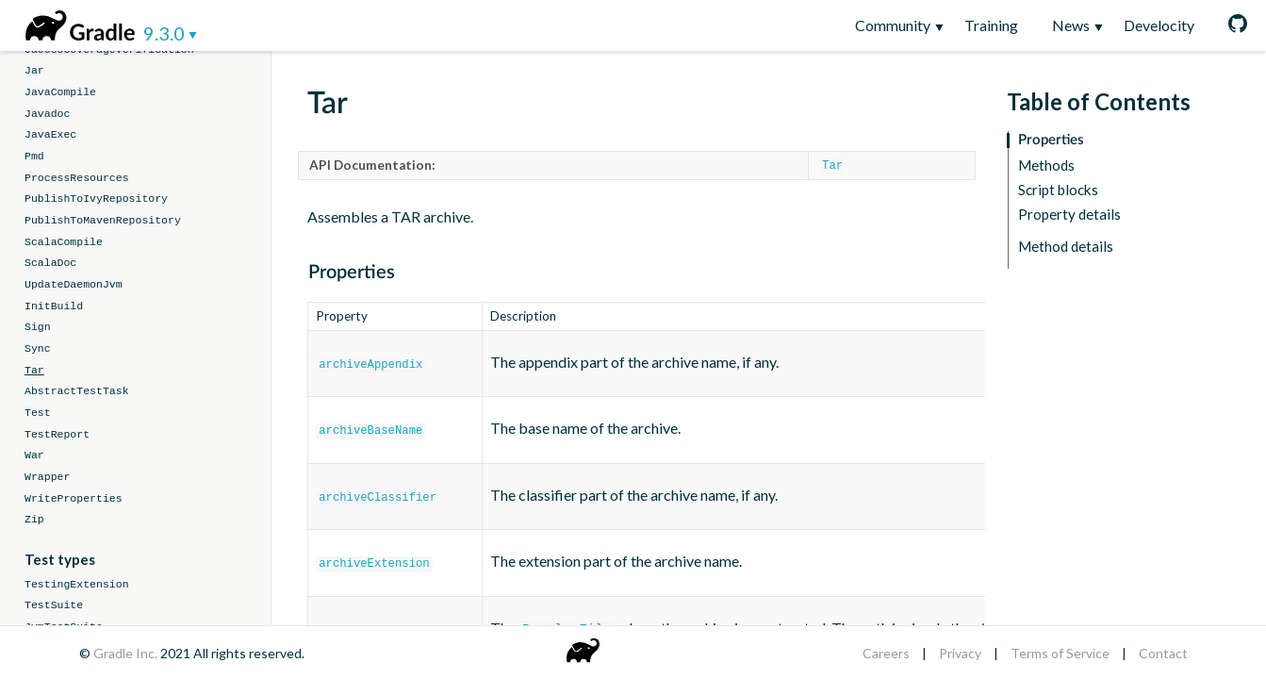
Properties (1051, 140)
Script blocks (1058, 190)
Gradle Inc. (126, 653)
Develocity (1159, 25)
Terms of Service (1060, 653)
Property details (1069, 214)
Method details (1065, 247)
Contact (1163, 653)
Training (991, 25)
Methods (1046, 165)
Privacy (960, 653)
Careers (886, 653)
